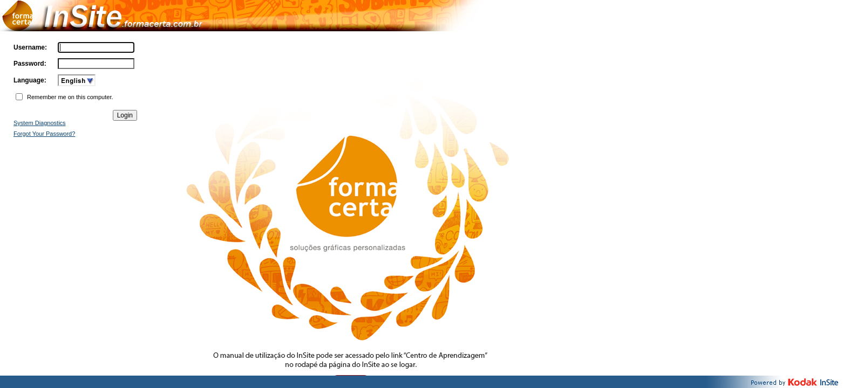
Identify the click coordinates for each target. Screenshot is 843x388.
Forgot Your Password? (44, 133)
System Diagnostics (39, 123)
